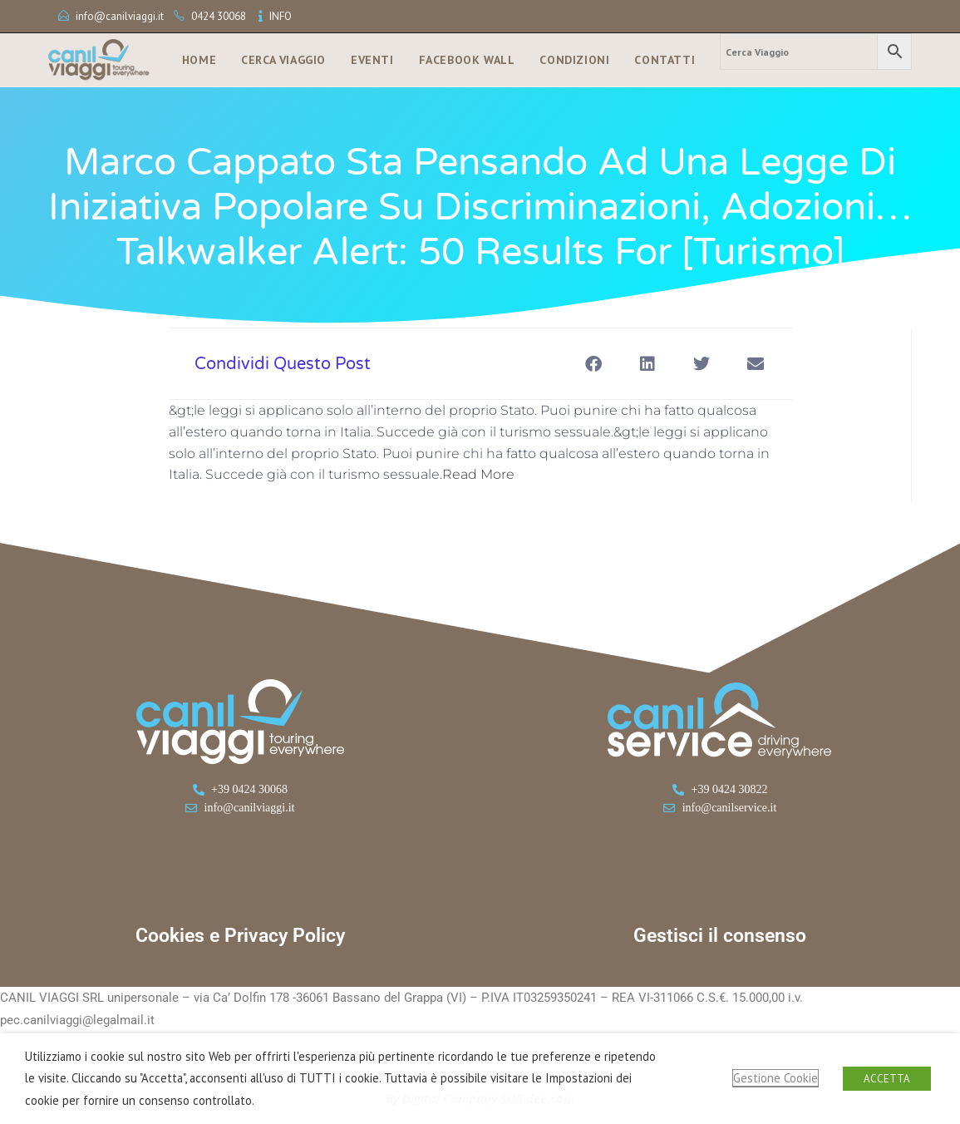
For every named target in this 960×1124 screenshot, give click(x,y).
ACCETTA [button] (887, 1079)
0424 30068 (218, 16)
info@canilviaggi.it (120, 16)
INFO (280, 16)
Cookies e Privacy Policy (240, 935)
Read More (478, 474)
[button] (594, 363)
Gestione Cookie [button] (775, 1078)
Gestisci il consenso (719, 935)
